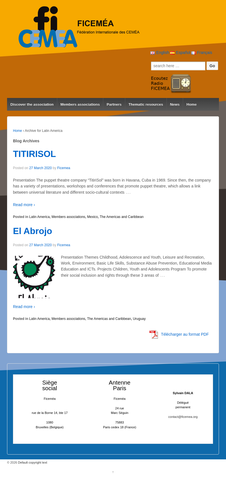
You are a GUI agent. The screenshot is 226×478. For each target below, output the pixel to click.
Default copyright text (32, 462)
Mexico (92, 217)
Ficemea (63, 168)
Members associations (80, 104)
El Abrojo (32, 231)
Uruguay (139, 319)
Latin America (39, 217)
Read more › (24, 204)
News (174, 104)
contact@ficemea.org (183, 416)
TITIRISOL (34, 154)
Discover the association (32, 104)
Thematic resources (145, 104)
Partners (114, 104)
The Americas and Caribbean (121, 217)
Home (191, 104)
